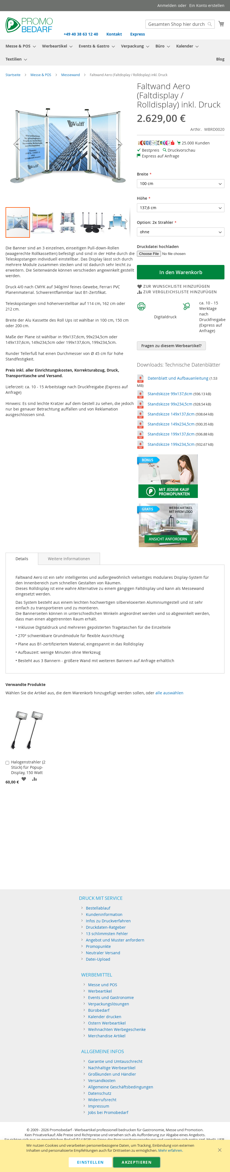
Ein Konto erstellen (206, 5)
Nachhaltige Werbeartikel (112, 1067)
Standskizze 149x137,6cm (171, 414)
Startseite (13, 74)
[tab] (22, 559)
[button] (17, 144)
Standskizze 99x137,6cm (170, 393)
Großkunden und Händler (112, 1074)
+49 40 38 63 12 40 (81, 34)
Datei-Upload (98, 959)
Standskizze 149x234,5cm (171, 424)
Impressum (98, 1106)
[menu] (115, 52)
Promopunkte (98, 946)
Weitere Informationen (69, 558)
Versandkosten (102, 1080)
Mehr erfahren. (170, 1150)
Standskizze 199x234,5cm (171, 444)
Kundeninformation (104, 914)
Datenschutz (99, 1093)
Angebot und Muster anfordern (115, 940)
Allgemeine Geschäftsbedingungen (120, 1087)
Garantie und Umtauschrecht (115, 1061)
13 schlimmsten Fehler (107, 933)
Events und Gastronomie (111, 997)
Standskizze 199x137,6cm (171, 434)
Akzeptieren (137, 1162)
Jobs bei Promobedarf (108, 1112)
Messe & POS (40, 74)
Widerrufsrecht (102, 1099)
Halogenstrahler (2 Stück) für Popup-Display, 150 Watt (28, 767)
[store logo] (29, 24)
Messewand (70, 74)
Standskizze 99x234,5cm (170, 404)
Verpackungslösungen (108, 1003)
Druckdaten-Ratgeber (106, 927)
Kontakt (114, 34)
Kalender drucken (104, 1016)
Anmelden (167, 5)
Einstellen (90, 1162)
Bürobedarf (98, 1010)
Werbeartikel (100, 991)
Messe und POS (102, 984)
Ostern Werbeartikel (107, 1023)
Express (137, 34)
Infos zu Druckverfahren (108, 920)
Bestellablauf (98, 908)
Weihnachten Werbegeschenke (117, 1029)
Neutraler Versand (103, 952)
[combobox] (180, 24)
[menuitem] (19, 45)
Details (22, 558)
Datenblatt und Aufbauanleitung (178, 378)
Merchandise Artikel (107, 1035)
